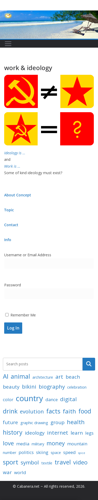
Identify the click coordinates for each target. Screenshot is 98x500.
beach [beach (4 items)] (73, 376)
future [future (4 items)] (10, 422)
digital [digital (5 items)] (68, 399)
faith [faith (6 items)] (69, 411)
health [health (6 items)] (76, 422)
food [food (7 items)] (84, 411)
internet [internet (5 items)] (57, 432)
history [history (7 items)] (12, 432)
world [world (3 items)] (20, 472)
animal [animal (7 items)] (20, 376)
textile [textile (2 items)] (46, 463)
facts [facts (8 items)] (53, 411)
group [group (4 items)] (57, 422)
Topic (9, 209)
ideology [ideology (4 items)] (35, 432)
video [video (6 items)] (80, 462)
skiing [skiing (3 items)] (42, 452)
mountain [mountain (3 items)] (77, 444)
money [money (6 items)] (56, 443)
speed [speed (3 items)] (69, 452)
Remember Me (20, 314)
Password (12, 284)
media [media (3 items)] (22, 444)
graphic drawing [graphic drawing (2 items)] (34, 422)
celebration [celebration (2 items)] (77, 387)
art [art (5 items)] (59, 376)
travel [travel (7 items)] (63, 462)
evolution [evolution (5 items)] (32, 411)
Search (89, 364)
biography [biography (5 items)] (52, 386)
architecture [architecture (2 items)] (42, 377)
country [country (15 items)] (29, 398)
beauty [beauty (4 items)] (11, 386)
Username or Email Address (27, 254)
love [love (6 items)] (8, 443)
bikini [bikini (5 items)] (29, 386)
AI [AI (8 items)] (5, 376)
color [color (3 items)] (8, 399)
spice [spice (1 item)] (81, 453)
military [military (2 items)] (38, 443)
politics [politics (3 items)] (26, 452)
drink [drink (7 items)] (10, 411)
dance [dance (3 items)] (51, 399)
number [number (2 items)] (9, 452)
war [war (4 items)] (7, 472)
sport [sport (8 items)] (10, 462)
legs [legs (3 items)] (89, 433)
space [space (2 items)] (56, 452)
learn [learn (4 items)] (77, 432)
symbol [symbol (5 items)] (30, 462)
